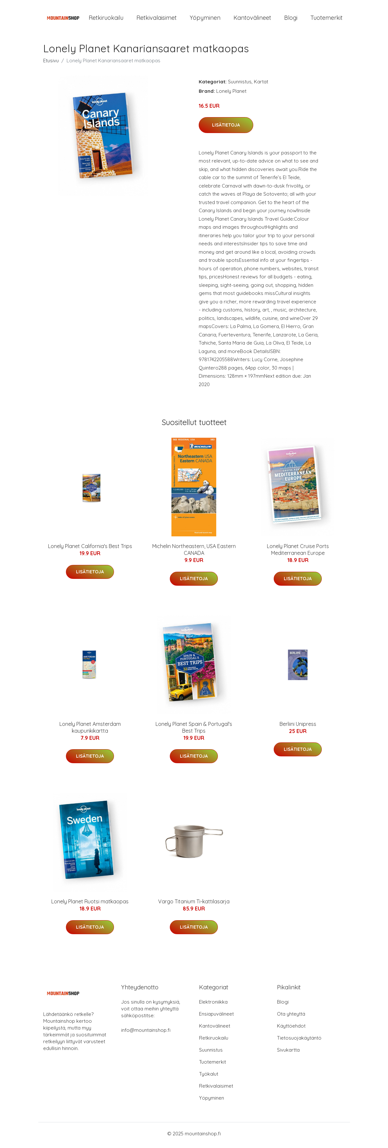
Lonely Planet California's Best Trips (90, 549)
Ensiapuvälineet (216, 1017)
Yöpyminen (205, 19)
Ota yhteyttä (291, 1017)
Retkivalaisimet (156, 19)
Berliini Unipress (298, 727)
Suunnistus (240, 85)
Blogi (290, 19)
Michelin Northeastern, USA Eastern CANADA (194, 553)
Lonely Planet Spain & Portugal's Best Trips (194, 730)
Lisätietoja (226, 128)
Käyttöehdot (291, 1029)
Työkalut (208, 1077)
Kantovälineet (252, 19)
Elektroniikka (213, 1005)
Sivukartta (288, 1053)
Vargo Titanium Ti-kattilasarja (194, 905)
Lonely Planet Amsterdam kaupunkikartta (90, 730)
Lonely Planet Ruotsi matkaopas (90, 905)
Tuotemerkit (326, 19)
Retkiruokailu (106, 19)
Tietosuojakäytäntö (299, 1041)
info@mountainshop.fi (145, 1033)
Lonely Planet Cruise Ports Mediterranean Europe (298, 553)
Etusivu (51, 64)
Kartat (261, 85)
